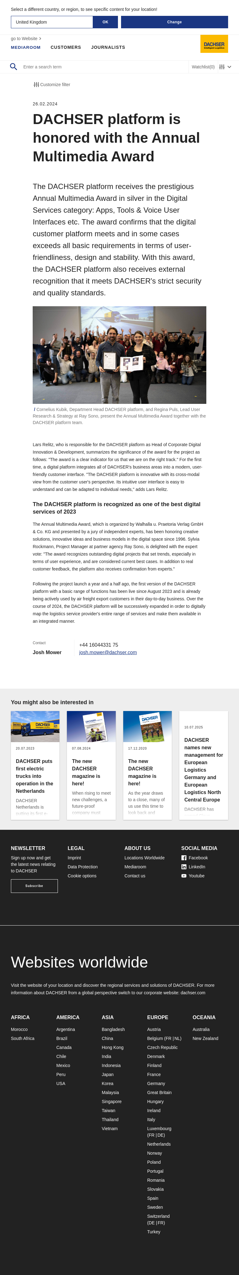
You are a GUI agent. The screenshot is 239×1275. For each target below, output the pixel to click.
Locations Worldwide (144, 857)
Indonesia (111, 1065)
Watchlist (203, 67)
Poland (154, 1162)
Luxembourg (159, 1128)
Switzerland (158, 1216)
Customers (66, 47)
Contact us (134, 875)
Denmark (156, 1056)
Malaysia (110, 1092)
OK (106, 22)
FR (168, 1038)
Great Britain (159, 1092)
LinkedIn (193, 866)
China (107, 1038)
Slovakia (155, 1189)
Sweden (155, 1207)
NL (177, 1038)
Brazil (61, 1038)
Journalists (109, 47)
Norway (154, 1153)
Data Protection (83, 866)
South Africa (23, 1038)
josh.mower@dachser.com (108, 652)
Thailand (110, 1119)
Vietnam (110, 1128)
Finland (154, 1065)
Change (174, 22)
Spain (152, 1198)
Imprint (74, 857)
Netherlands (159, 1144)
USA (60, 1083)
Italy (151, 1119)
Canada (64, 1047)
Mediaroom (26, 47)
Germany (156, 1083)
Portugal (155, 1171)
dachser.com (192, 992)
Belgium (155, 1038)
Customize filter (51, 84)
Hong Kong (113, 1047)
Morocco (19, 1029)
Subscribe (34, 886)
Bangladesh (113, 1029)
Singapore (112, 1101)
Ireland (154, 1110)
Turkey (153, 1231)
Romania (156, 1180)
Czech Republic (162, 1047)
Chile (61, 1056)
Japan (108, 1074)
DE (160, 1135)
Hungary (155, 1101)
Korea (107, 1083)
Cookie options (82, 875)
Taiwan (108, 1110)
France (154, 1074)
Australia (201, 1029)
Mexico (63, 1065)
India (106, 1056)
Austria (154, 1029)
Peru (61, 1074)
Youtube (193, 875)
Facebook (194, 857)
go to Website (27, 38)
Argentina (65, 1029)
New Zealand (205, 1038)
